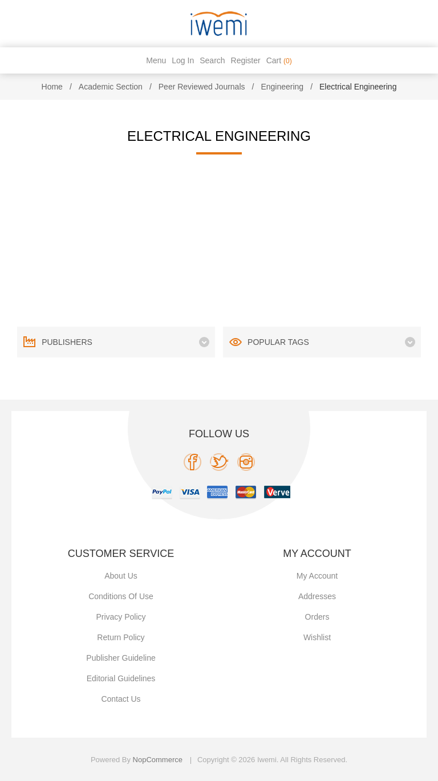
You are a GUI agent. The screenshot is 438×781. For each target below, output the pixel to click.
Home (52, 86)
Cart (279, 60)
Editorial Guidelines (121, 678)
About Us (120, 575)
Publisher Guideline (120, 657)
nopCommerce (157, 759)
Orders (317, 616)
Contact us (120, 698)
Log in (183, 60)
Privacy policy (120, 616)
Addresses (317, 596)
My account (317, 575)
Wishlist (317, 637)
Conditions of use (120, 596)
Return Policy (120, 637)
